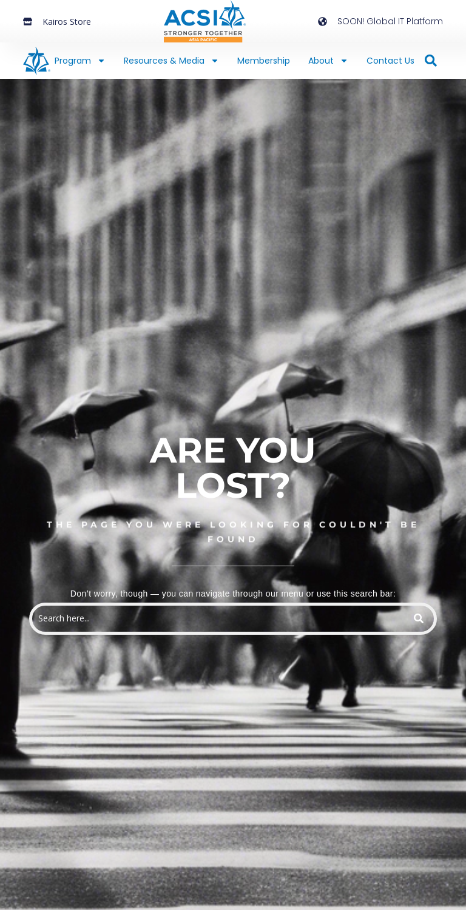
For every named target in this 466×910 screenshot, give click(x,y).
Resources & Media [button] (171, 60)
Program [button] (80, 60)
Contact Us (390, 61)
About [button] (328, 60)
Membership (263, 61)
